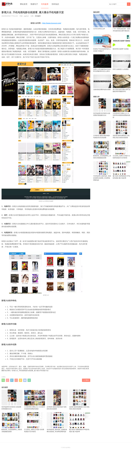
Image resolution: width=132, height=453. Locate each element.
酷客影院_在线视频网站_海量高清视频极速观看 (12, 422)
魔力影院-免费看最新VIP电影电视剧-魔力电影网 (79, 422)
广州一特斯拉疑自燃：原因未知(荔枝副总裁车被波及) (122, 23)
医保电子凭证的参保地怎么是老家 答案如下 (102, 43)
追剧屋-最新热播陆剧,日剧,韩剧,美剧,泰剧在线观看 (79, 400)
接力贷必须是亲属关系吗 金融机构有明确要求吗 (122, 83)
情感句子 (34, 4)
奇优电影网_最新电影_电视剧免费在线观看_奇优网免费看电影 (57, 422)
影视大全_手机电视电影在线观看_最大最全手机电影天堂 (30, 370)
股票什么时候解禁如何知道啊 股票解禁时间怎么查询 (102, 63)
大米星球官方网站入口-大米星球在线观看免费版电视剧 (34, 400)
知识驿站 (8, 370)
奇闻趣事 (44, 4)
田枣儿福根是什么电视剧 (122, 62)
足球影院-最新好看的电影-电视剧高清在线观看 (57, 400)
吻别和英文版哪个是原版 (122, 42)
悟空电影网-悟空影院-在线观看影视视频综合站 (12, 400)
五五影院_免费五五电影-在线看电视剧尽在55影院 (34, 422)
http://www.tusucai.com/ (51, 23)
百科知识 (55, 4)
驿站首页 (23, 4)
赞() (86, 380)
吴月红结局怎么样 (102, 22)
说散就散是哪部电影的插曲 (102, 82)
